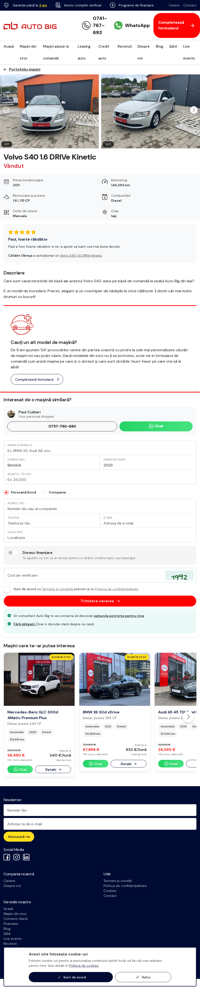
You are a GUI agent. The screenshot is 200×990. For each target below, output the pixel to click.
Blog (159, 46)
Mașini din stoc (28, 52)
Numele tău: (16, 503)
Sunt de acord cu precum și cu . (71, 589)
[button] (194, 110)
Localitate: (15, 532)
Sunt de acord (72, 977)
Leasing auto (84, 52)
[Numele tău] (100, 810)
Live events (189, 52)
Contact (189, 5)
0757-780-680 (62, 426)
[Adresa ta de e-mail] (100, 824)
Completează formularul (37, 379)
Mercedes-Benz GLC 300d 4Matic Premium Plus (32, 715)
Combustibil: (16, 459)
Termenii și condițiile (57, 589)
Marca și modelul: (20, 445)
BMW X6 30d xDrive (101, 712)
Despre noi (144, 52)
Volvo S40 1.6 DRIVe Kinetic (81, 255)
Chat (156, 426)
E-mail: (108, 517)
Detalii (53, 769)
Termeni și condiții (118, 881)
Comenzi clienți (16, 919)
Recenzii (125, 46)
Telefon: (13, 517)
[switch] (13, 553)
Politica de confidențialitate (116, 589)
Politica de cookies (84, 965)
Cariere (174, 5)
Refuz (143, 977)
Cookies (110, 891)
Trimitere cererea (100, 601)
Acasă (9, 46)
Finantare (11, 924)
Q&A (173, 46)
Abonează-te (19, 837)
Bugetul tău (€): (19, 474)
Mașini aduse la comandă (56, 52)
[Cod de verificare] (100, 575)
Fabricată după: (115, 459)
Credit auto (103, 52)
